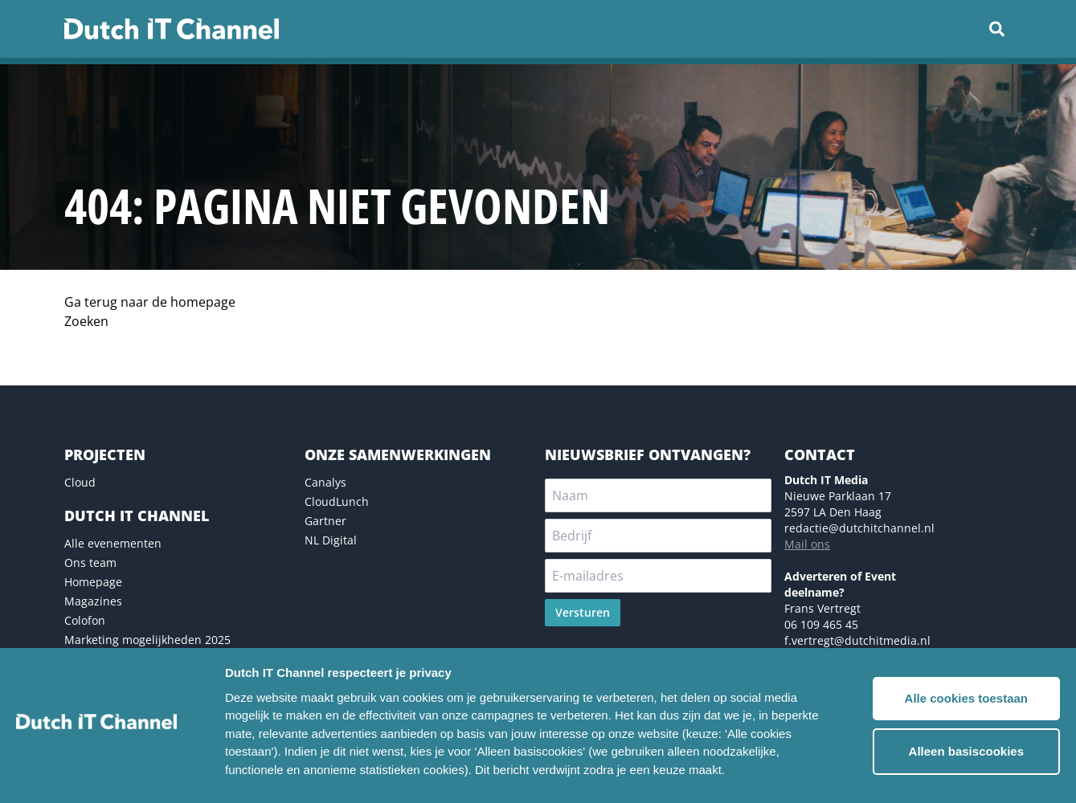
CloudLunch (337, 501)
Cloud (80, 482)
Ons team (90, 562)
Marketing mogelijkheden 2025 (147, 639)
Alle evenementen (113, 543)
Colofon (84, 620)
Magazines (93, 601)
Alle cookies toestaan (966, 698)
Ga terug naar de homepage (149, 302)
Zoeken (86, 321)
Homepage (93, 581)
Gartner (325, 520)
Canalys (325, 482)
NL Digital (331, 540)
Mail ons (807, 544)
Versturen (582, 612)
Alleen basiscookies (966, 751)
